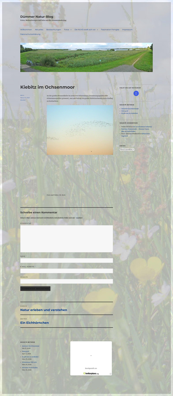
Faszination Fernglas (110, 30)
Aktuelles (39, 30)
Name (23, 256)
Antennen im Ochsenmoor (30, 346)
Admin (22, 95)
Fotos (66, 30)
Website (24, 277)
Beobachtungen (53, 30)
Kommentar (26, 223)
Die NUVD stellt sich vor (85, 30)
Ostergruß (25, 351)
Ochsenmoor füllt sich (29, 362)
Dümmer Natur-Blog (36, 17)
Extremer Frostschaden (30, 367)
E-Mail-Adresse (28, 267)
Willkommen (26, 30)
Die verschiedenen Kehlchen (142, 127)
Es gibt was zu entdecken (30, 357)
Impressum (127, 30)
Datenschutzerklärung (30, 34)
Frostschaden (131, 131)
